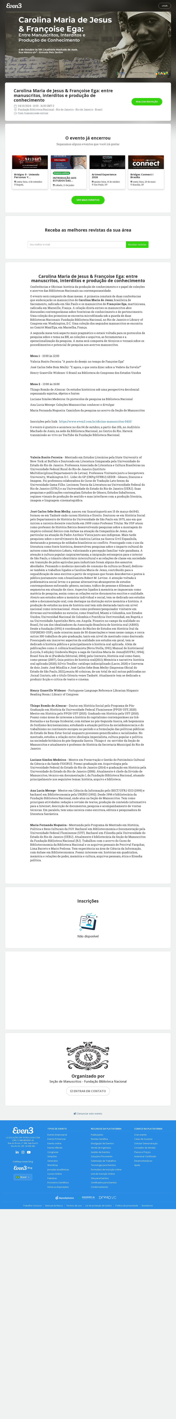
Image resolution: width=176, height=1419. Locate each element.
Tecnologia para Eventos (103, 1165)
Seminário (52, 1160)
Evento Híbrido (54, 1147)
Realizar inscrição (147, 101)
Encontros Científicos (58, 1182)
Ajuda (137, 1165)
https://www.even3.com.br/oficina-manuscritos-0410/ (95, 421)
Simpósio (52, 1156)
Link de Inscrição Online (103, 1173)
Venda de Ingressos (101, 1147)
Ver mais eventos (88, 200)
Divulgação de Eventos (102, 1143)
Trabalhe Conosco (32, 1205)
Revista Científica (99, 1139)
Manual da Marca (54, 1205)
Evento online (54, 1143)
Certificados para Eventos (104, 1182)
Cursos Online (54, 1173)
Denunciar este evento (88, 1113)
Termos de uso (74, 1205)
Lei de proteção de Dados (98, 1205)
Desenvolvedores (143, 1160)
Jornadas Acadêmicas (58, 1169)
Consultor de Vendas (144, 1147)
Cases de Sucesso (143, 1139)
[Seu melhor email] (77, 244)
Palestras (52, 1178)
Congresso (52, 1152)
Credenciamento (99, 1187)
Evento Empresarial (57, 1134)
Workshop (52, 1165)
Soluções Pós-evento (101, 1156)
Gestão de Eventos (100, 1152)
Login (164, 6)
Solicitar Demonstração (146, 1143)
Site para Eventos (100, 1178)
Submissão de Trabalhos (103, 1160)
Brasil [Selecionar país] (23, 1177)
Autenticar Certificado (145, 1156)
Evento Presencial (56, 1139)
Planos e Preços (142, 1152)
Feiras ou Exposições (58, 1187)
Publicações (97, 1134)
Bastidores (147, 1205)
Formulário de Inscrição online (106, 1169)
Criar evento (140, 1134)
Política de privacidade (126, 1205)
